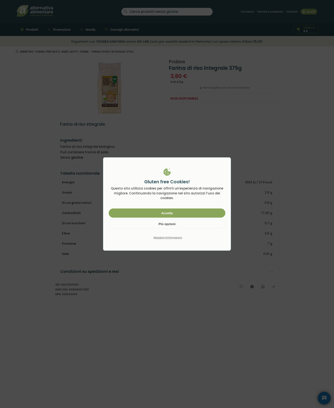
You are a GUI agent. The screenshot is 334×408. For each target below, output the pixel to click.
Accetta (167, 213)
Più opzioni (167, 224)
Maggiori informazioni (168, 237)
